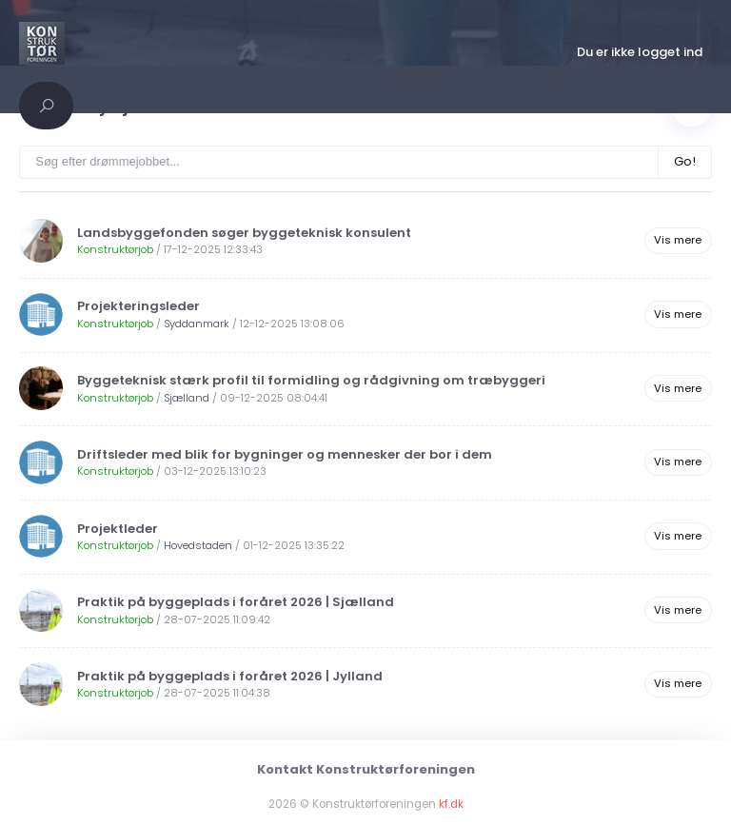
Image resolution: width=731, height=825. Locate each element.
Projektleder (117, 529)
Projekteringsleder (138, 306)
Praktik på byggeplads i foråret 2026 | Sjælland (235, 602)
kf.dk (451, 804)
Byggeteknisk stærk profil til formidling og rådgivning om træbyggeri (311, 380)
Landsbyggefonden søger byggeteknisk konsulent (244, 233)
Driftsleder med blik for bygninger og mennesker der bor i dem (284, 454)
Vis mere (677, 239)
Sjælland (186, 397)
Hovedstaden (198, 545)
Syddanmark (196, 323)
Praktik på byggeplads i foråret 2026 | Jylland (230, 676)
